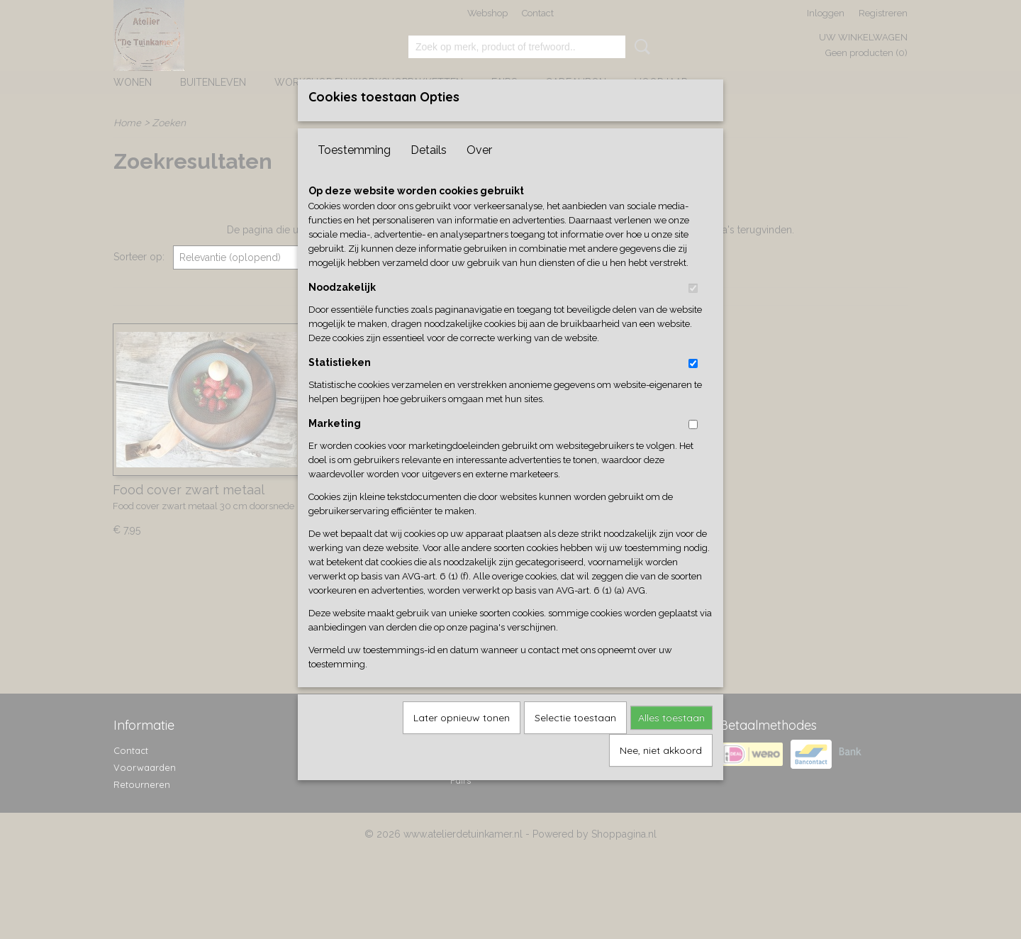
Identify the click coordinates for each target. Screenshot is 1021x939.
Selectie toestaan (575, 741)
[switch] (693, 311)
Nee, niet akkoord (661, 773)
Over (479, 173)
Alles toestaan (671, 741)
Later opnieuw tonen (461, 741)
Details (429, 173)
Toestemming (354, 173)
